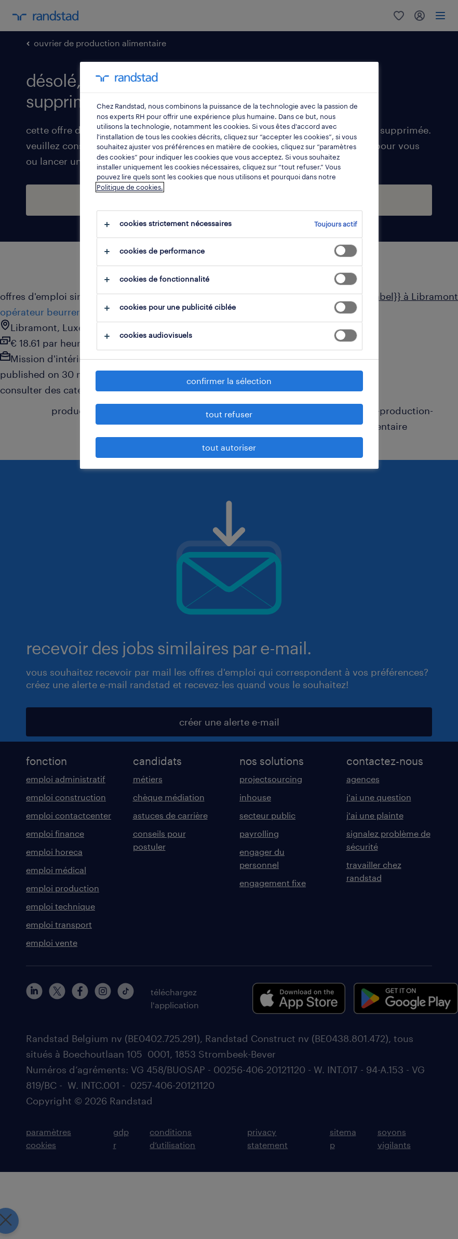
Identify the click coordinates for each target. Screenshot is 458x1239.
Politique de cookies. (130, 187)
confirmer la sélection (229, 381)
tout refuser (229, 414)
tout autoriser (229, 447)
